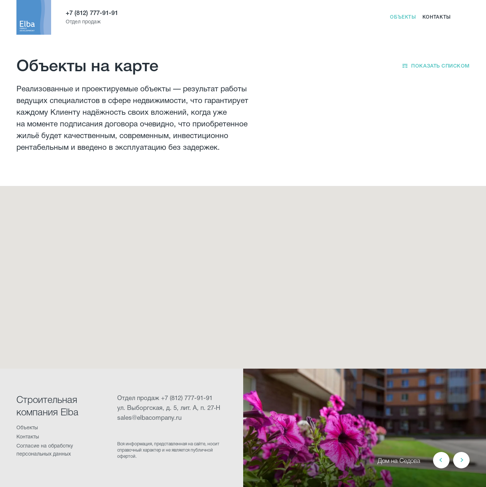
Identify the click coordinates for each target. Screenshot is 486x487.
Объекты (403, 17)
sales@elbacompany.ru (149, 418)
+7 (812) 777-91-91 (92, 13)
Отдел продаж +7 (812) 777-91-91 (165, 398)
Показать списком (440, 66)
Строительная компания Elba (47, 406)
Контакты (436, 17)
